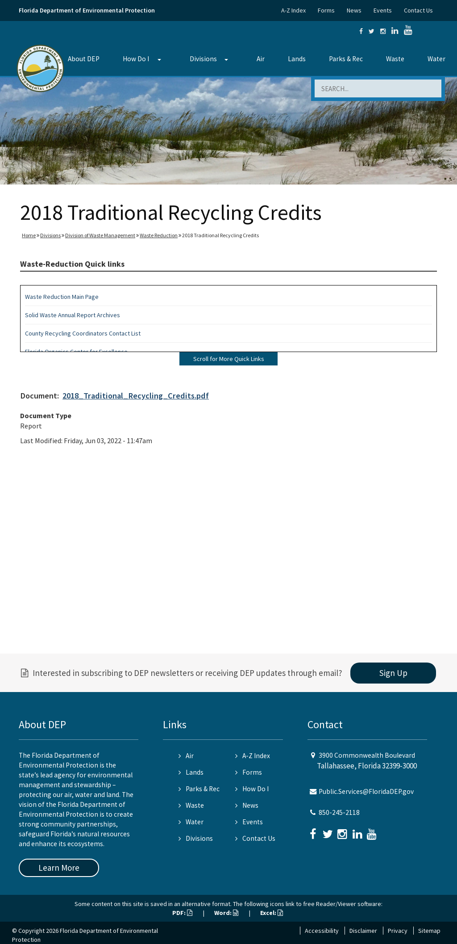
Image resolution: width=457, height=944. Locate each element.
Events (383, 10)
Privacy (397, 931)
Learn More (58, 867)
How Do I (136, 59)
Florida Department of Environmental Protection (87, 10)
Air (261, 59)
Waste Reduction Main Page (62, 297)
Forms (326, 10)
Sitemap (429, 931)
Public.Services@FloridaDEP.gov (366, 791)
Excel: (271, 913)
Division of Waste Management (100, 235)
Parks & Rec (346, 59)
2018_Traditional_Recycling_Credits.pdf (135, 395)
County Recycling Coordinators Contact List (83, 333)
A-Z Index (293, 10)
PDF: (182, 913)
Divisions (203, 59)
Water (436, 59)
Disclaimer (363, 931)
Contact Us (418, 10)
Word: (226, 913)
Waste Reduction (159, 235)
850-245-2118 (339, 812)
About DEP (84, 59)
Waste (395, 59)
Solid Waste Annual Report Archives (72, 315)
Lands (297, 59)
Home (29, 235)
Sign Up (393, 672)
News (354, 10)
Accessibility (322, 931)
